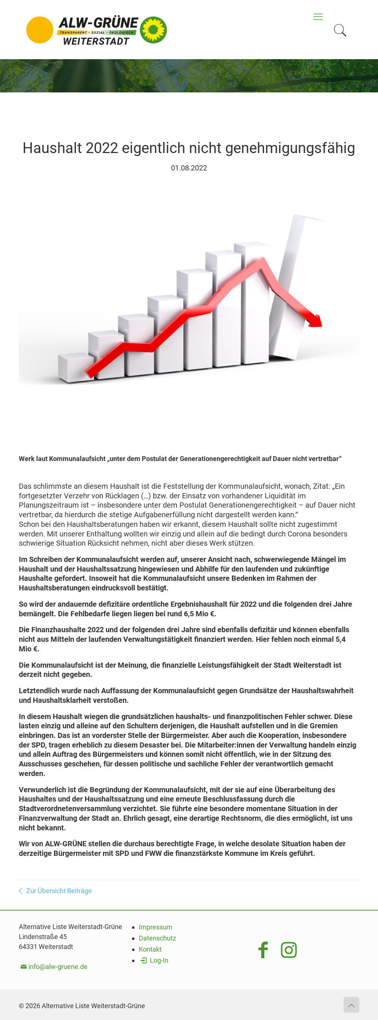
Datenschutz (157, 938)
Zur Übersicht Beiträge (54, 891)
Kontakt (150, 949)
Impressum (155, 927)
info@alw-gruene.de (57, 966)
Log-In (153, 960)
